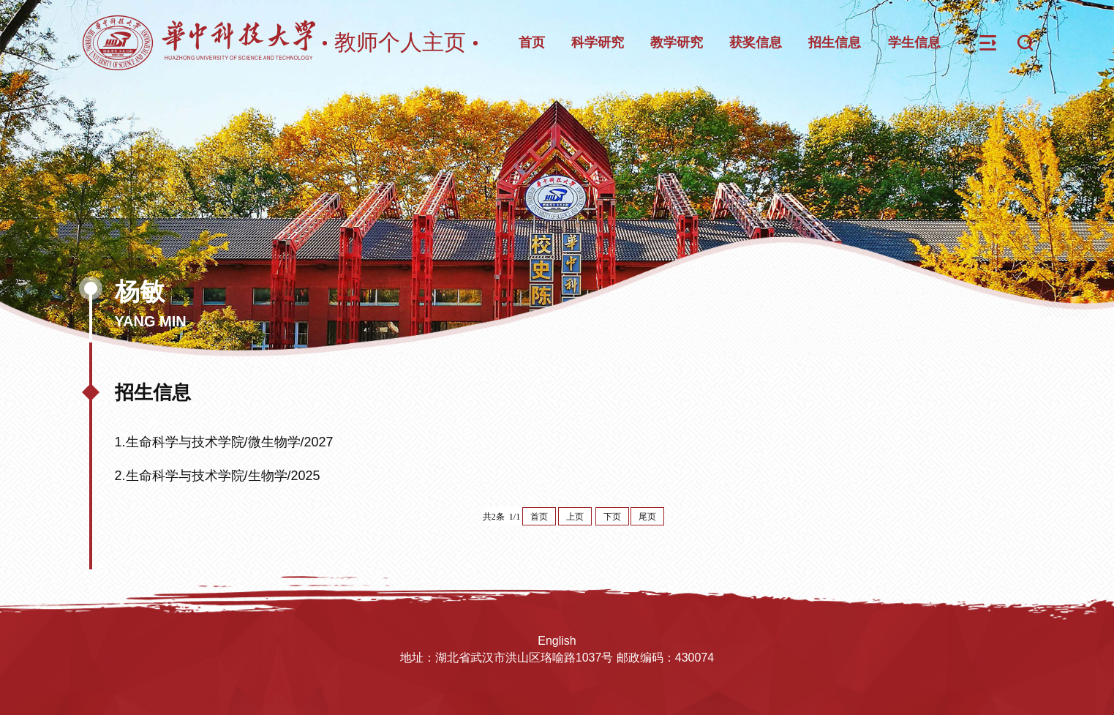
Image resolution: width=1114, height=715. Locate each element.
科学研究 (597, 42)
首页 (532, 42)
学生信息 (914, 42)
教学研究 (676, 42)
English (557, 640)
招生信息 (834, 42)
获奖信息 (755, 42)
